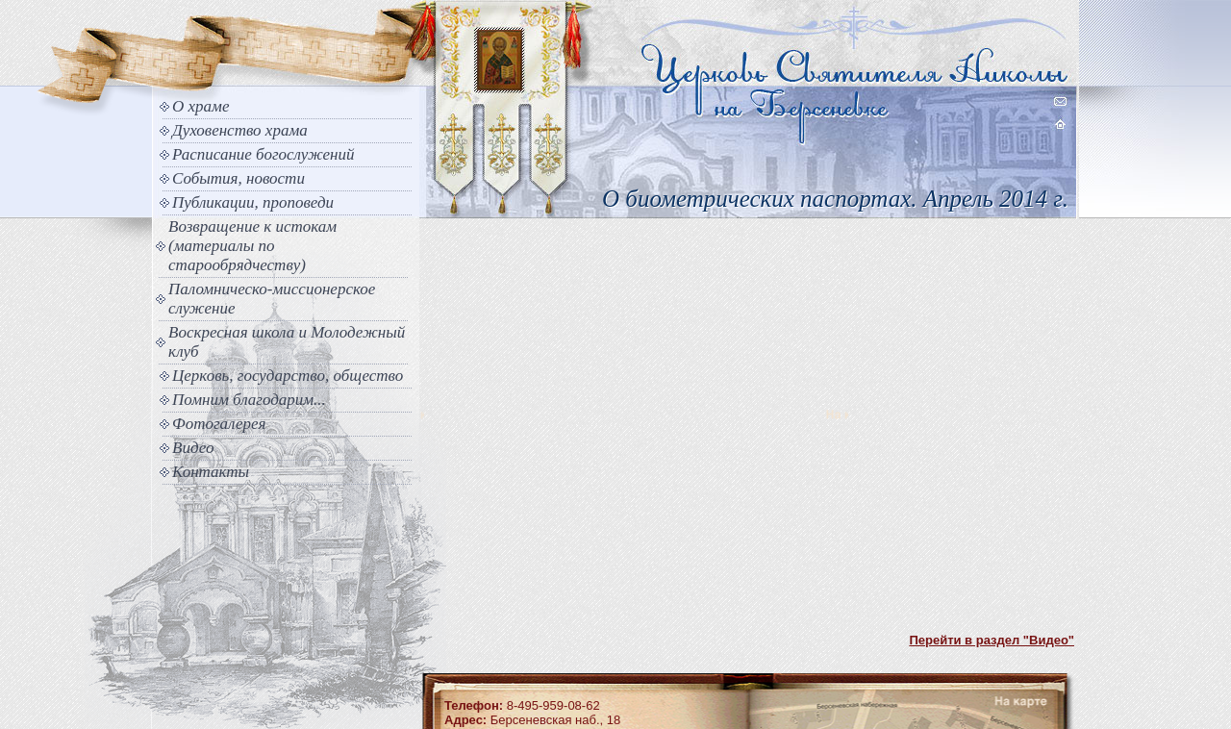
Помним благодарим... (249, 399)
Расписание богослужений (263, 154)
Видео (193, 448)
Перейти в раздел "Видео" (991, 640)
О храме (200, 106)
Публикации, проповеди (253, 202)
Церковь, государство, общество (287, 375)
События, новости (238, 178)
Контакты (210, 472)
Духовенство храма (240, 130)
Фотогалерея (218, 424)
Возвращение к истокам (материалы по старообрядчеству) (252, 245)
